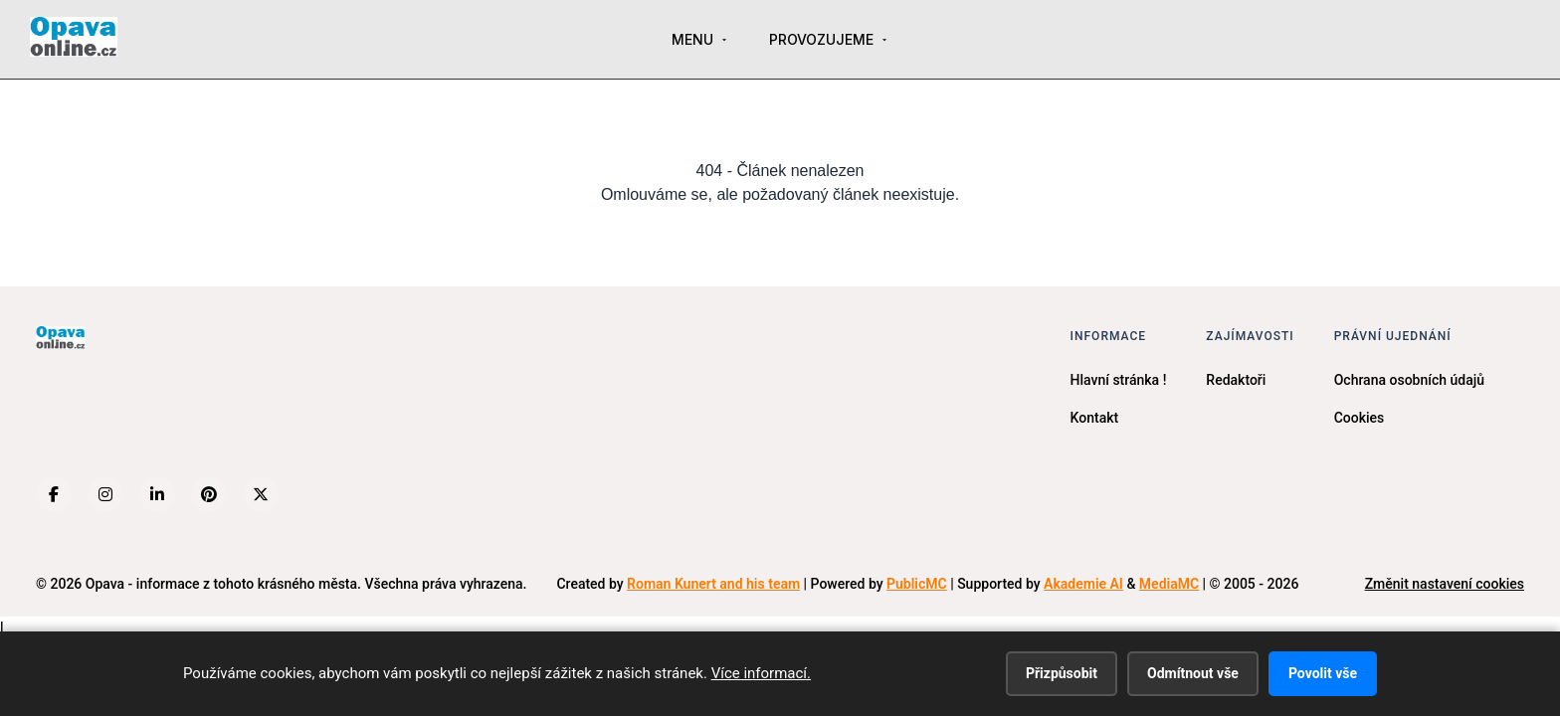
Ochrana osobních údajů (1409, 380)
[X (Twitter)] (261, 494)
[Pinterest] (209, 494)
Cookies (1359, 418)
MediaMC (1169, 584)
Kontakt (1095, 418)
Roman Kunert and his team (713, 584)
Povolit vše (1322, 673)
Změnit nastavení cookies (1444, 584)
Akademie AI (1083, 584)
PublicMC (916, 584)
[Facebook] (54, 494)
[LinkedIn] (157, 494)
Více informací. (761, 673)
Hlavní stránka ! (1119, 380)
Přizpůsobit (1061, 673)
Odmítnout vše (1193, 673)
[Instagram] (105, 494)
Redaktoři (1236, 380)
